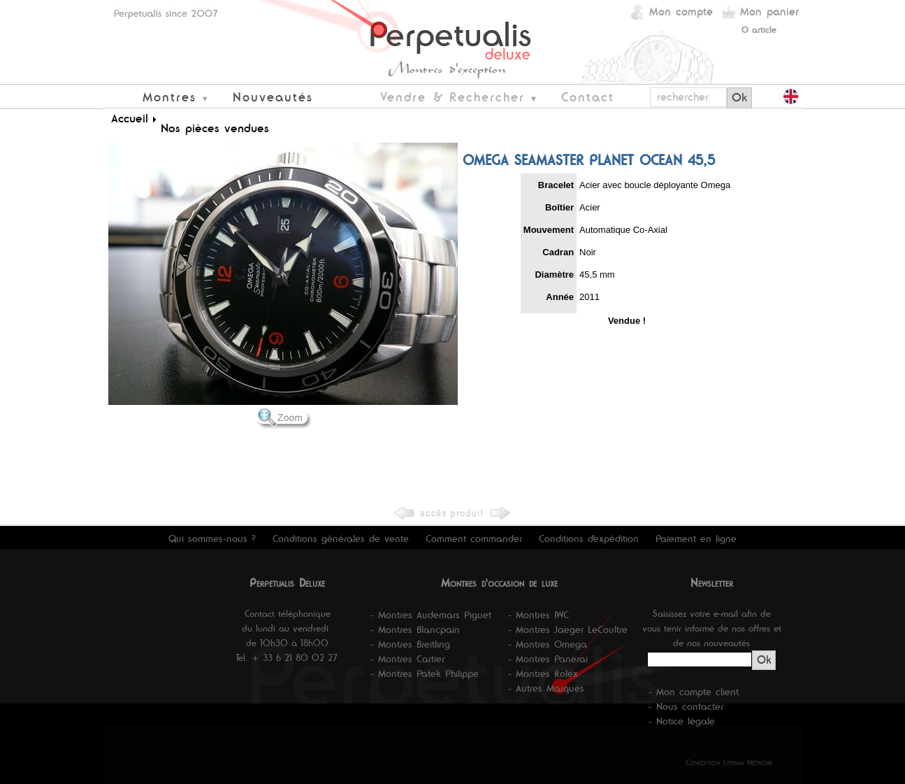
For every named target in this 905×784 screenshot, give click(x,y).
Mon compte (681, 11)
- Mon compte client (694, 691)
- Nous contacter (686, 706)
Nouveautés (273, 97)
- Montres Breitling (410, 644)
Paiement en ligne (696, 538)
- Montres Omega (547, 644)
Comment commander (474, 538)
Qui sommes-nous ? (212, 538)
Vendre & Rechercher (452, 97)
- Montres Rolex (543, 673)
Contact (587, 97)
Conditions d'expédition (589, 538)
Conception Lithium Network (729, 762)
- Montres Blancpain (415, 629)
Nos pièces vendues (215, 128)
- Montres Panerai (548, 659)
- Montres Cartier (407, 659)
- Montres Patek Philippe (424, 673)
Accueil (129, 118)
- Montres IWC (538, 614)
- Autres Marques (546, 688)
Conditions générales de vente (341, 538)
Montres (169, 97)
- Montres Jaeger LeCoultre (568, 629)
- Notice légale (682, 721)
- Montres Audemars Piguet (430, 614)
